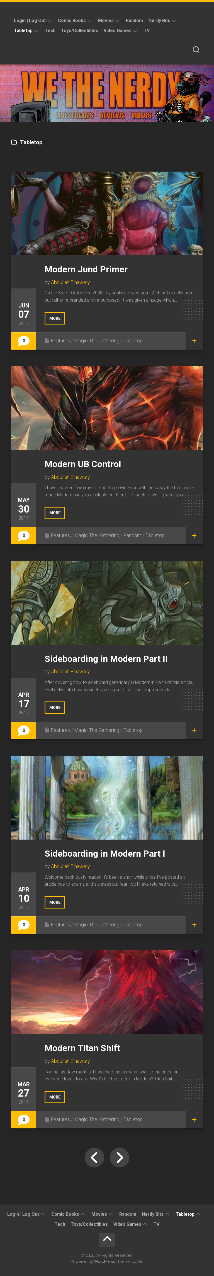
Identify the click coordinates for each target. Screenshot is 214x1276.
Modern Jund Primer (86, 269)
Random (134, 20)
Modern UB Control (83, 464)
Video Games (118, 30)
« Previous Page (94, 1157)
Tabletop (23, 30)
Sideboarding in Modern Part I (105, 853)
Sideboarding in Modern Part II (106, 658)
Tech (50, 30)
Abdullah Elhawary (70, 282)
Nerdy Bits (159, 20)
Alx (140, 1261)
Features (60, 340)
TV (147, 30)
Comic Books (72, 20)
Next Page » (119, 1157)
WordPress (104, 1261)
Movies (106, 20)
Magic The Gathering (96, 340)
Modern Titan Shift (82, 1048)
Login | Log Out (30, 20)
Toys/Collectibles (79, 30)
